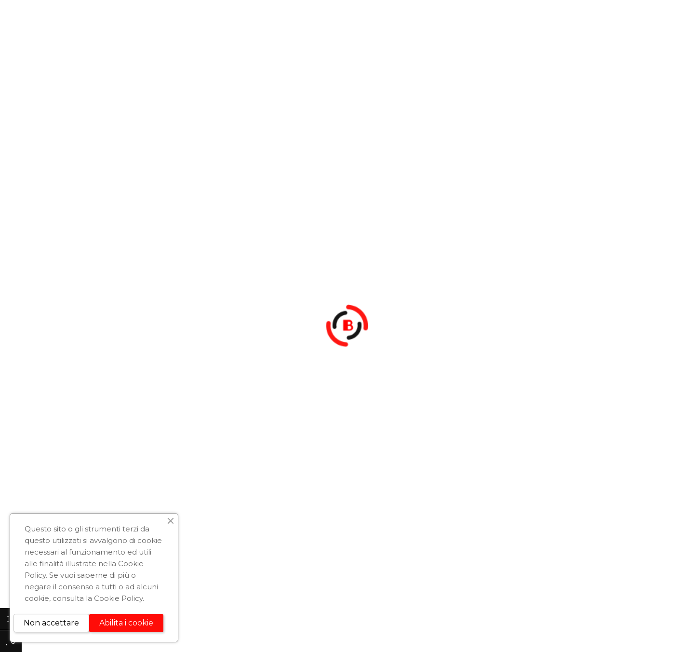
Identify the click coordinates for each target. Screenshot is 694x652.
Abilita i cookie (126, 622)
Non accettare (51, 622)
